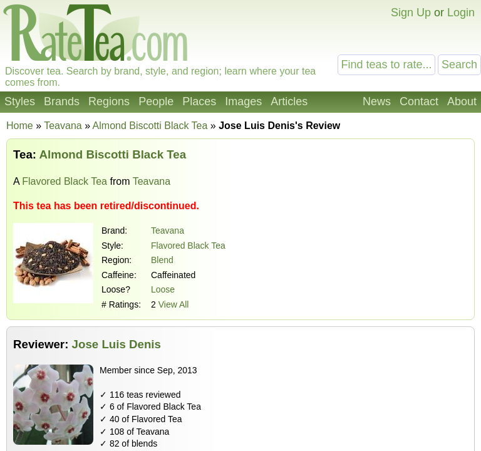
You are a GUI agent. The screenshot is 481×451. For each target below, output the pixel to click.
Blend (162, 260)
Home (19, 125)
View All (173, 304)
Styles (19, 101)
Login (461, 12)
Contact (419, 101)
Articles (289, 101)
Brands (62, 101)
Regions (109, 101)
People (155, 101)
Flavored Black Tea (64, 181)
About (462, 101)
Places (199, 101)
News (377, 101)
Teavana (167, 231)
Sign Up (411, 12)
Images (243, 101)
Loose (163, 289)
